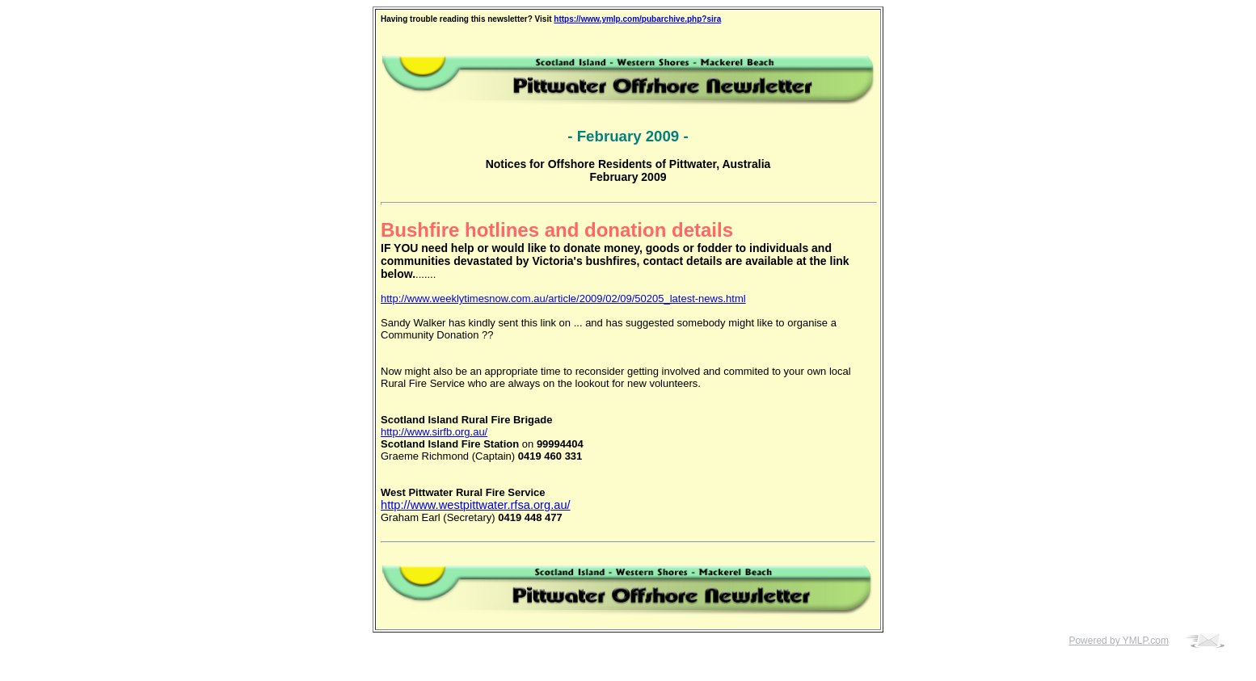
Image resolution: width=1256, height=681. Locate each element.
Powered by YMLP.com (1118, 640)
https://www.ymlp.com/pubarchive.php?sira (637, 19)
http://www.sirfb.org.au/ (434, 432)
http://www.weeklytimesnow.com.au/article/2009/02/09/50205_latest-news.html (563, 298)
